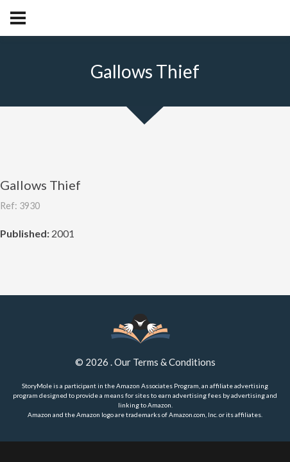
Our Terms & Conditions (165, 362)
